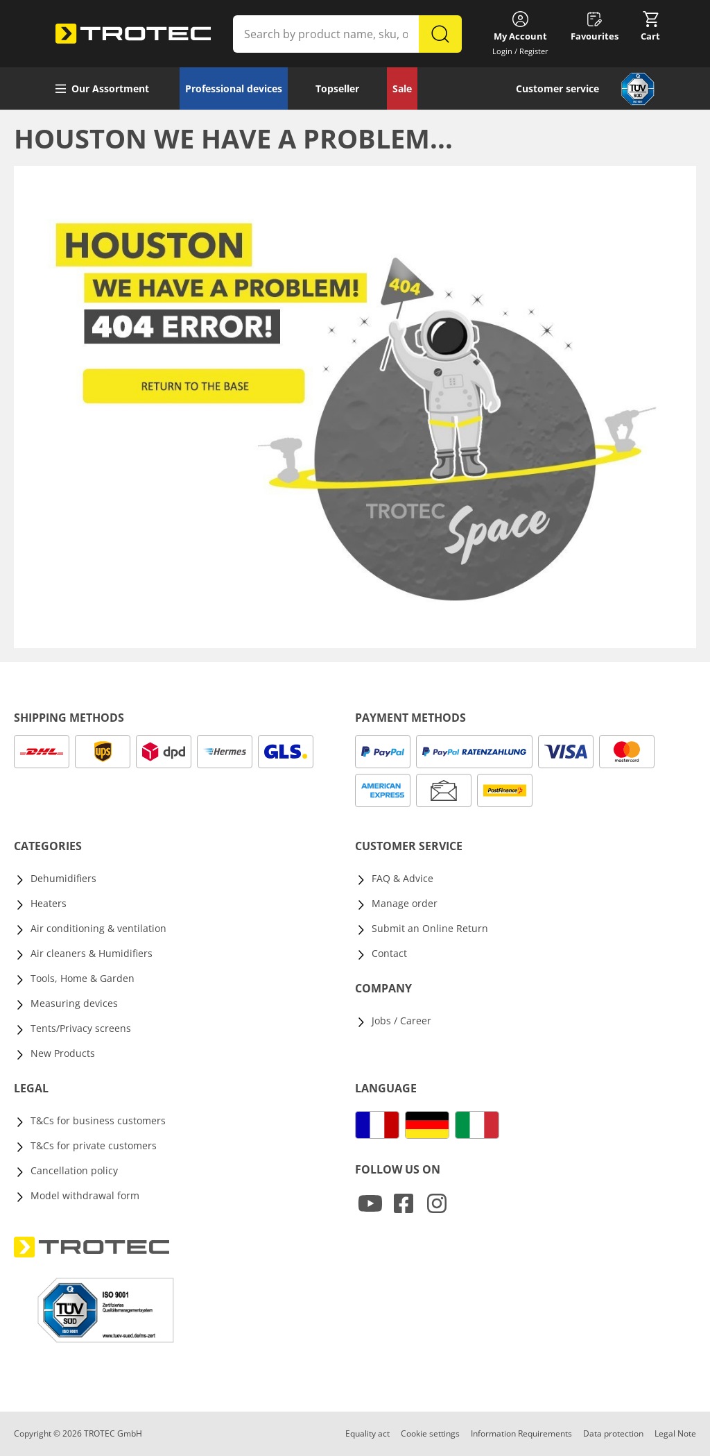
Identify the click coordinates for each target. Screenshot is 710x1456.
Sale (402, 88)
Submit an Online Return (430, 928)
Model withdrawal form (85, 1195)
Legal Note (675, 1433)
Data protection (613, 1433)
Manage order (405, 903)
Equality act (367, 1433)
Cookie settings (430, 1433)
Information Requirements (521, 1433)
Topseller (337, 88)
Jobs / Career (401, 1020)
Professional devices (233, 88)
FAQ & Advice (402, 878)
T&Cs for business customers (98, 1120)
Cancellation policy (74, 1170)
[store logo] (133, 34)
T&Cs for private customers (94, 1145)
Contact (389, 953)
